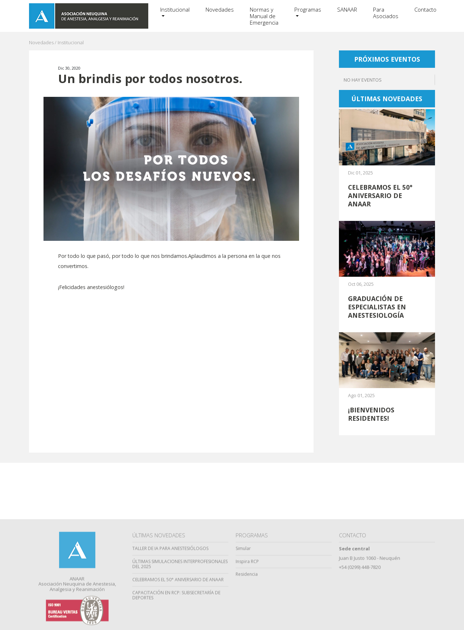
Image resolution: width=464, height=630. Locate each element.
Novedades (220, 9)
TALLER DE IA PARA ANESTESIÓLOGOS (170, 603)
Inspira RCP (247, 616)
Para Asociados (385, 13)
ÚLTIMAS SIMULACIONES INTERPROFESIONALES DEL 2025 (180, 618)
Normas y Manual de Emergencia (264, 16)
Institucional (175, 9)
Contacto (425, 9)
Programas (307, 9)
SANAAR (347, 9)
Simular (243, 603)
